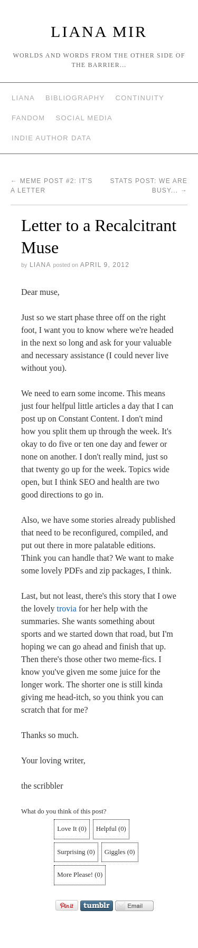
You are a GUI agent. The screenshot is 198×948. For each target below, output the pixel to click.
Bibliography (75, 98)
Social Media (83, 118)
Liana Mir (99, 31)
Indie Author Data (51, 138)
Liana (23, 98)
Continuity (140, 98)
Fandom (28, 118)
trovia (67, 608)
